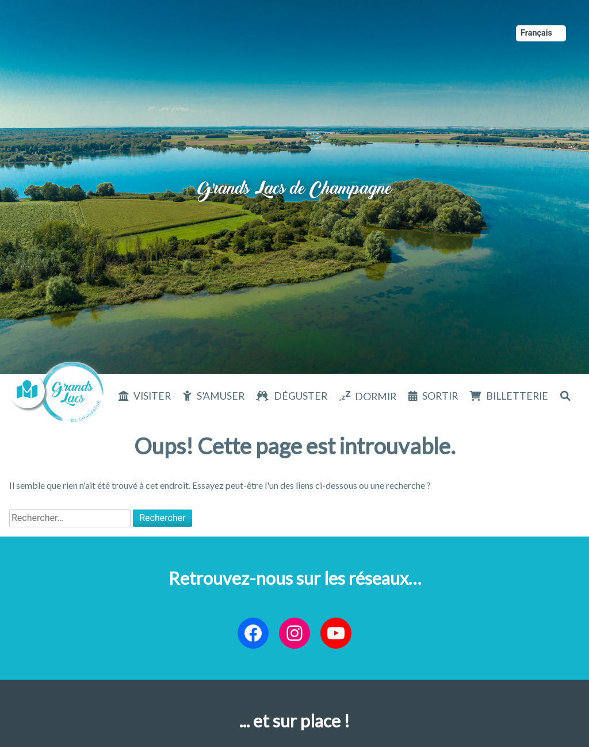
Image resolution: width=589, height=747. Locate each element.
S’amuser (220, 396)
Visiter (152, 396)
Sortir (440, 396)
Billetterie (517, 396)
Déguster (300, 396)
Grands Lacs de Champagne (294, 178)
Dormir (375, 396)
